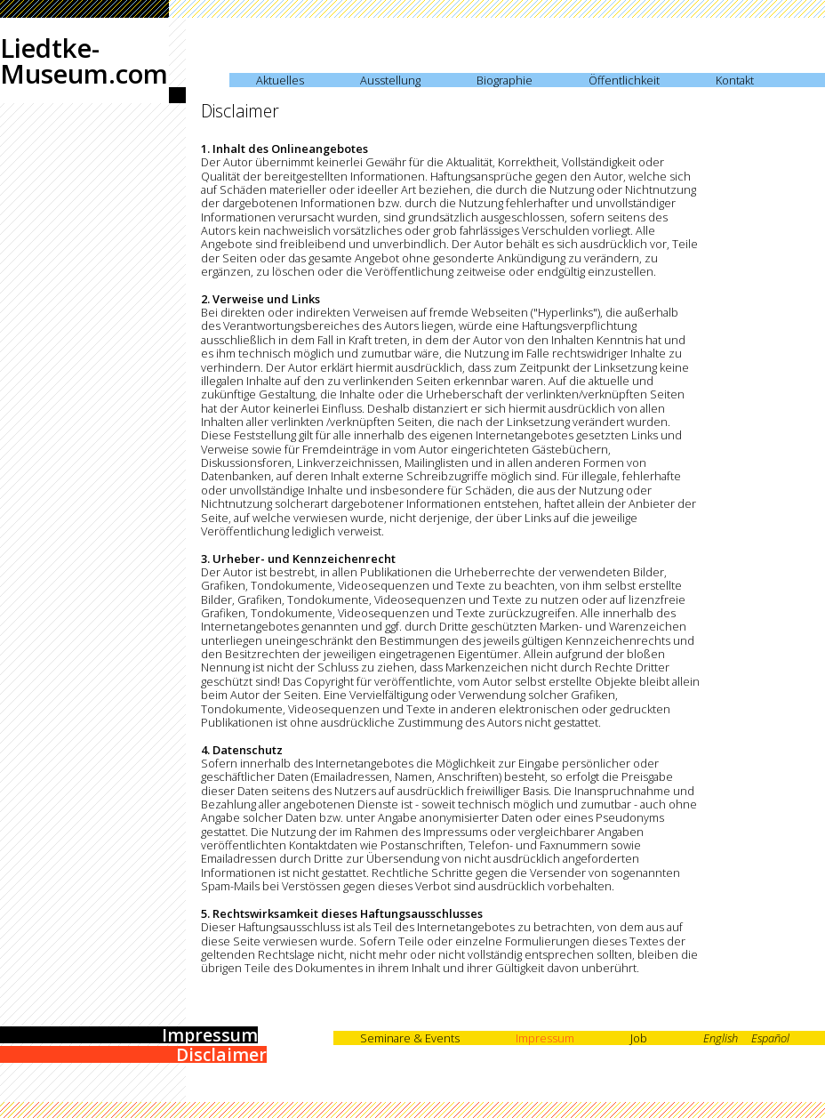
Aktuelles (280, 80)
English (720, 1038)
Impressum (210, 1035)
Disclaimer (221, 1054)
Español (770, 1038)
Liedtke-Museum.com (84, 61)
